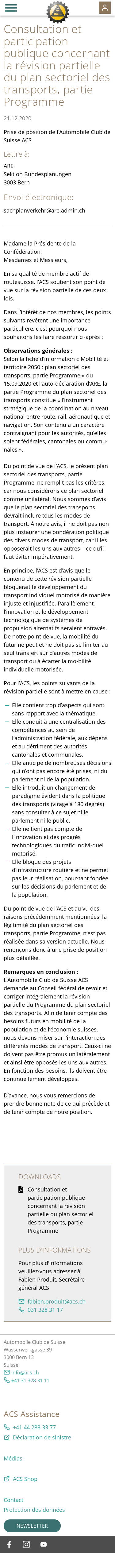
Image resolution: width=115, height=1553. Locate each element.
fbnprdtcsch (57, 1301)
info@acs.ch (25, 1372)
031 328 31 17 (45, 1309)
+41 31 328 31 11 (30, 1380)
